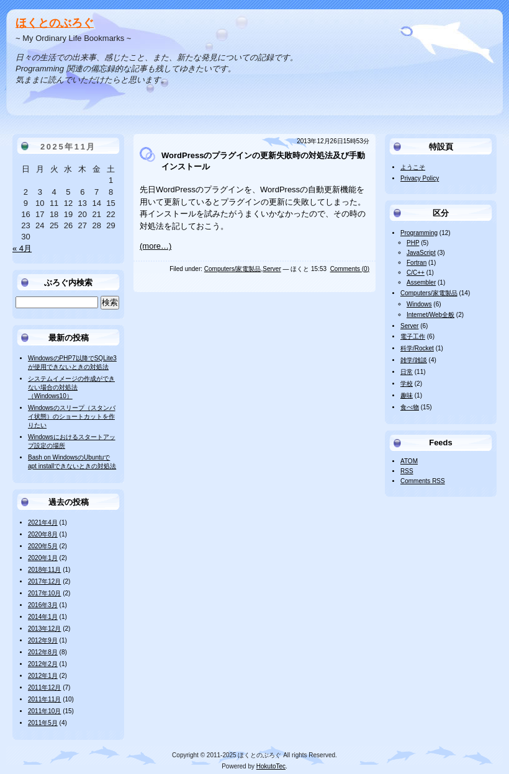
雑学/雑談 (413, 360)
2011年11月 (44, 699)
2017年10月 (44, 593)
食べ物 (409, 407)
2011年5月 (43, 722)
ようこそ (412, 167)
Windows (419, 304)
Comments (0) (349, 268)
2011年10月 (44, 711)
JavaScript (421, 252)
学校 (406, 383)
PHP (413, 242)
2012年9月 (43, 640)
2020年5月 (43, 546)
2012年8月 (43, 652)
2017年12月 (44, 581)
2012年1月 (43, 675)
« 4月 (22, 248)
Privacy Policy (419, 178)
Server (272, 268)
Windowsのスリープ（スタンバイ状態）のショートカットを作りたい (71, 416)
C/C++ (416, 272)
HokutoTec (271, 766)
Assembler (421, 282)
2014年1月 (43, 616)
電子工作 (412, 336)
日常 (406, 371)
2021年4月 (43, 522)
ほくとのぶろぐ (55, 23)
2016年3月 (43, 605)
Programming (419, 232)
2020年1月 (43, 557)
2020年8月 (43, 534)
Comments (422, 481)
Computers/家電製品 (232, 268)
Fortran (416, 262)
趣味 (406, 395)
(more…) (155, 246)
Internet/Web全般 (430, 314)
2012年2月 (43, 664)
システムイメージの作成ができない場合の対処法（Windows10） (71, 387)
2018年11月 (44, 569)
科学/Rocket (417, 348)
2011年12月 (44, 687)
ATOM (409, 461)
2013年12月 (44, 628)
